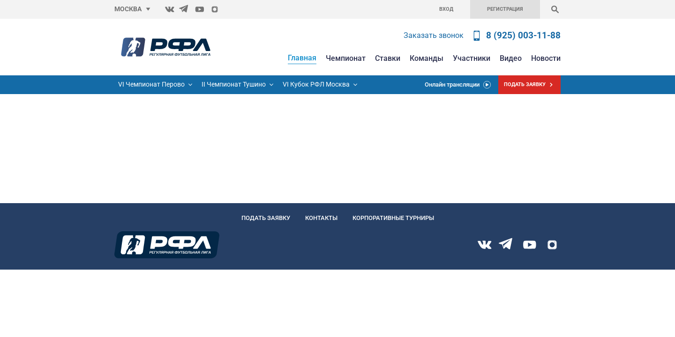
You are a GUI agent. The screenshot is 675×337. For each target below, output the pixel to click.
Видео (511, 58)
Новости (546, 58)
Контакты (321, 217)
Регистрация (505, 9)
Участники (471, 58)
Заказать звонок (434, 35)
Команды (426, 58)
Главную (13, 133)
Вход (446, 9)
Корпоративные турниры (393, 217)
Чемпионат (346, 58)
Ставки (387, 58)
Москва (128, 9)
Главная (302, 57)
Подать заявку (265, 217)
